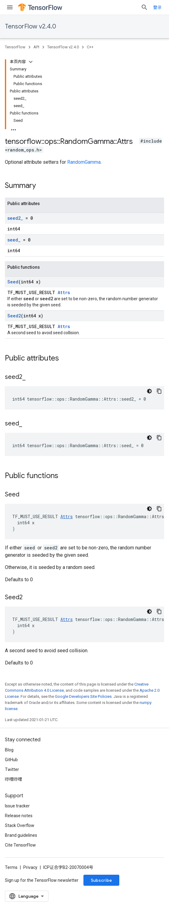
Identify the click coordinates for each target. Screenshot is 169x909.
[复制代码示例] (159, 391)
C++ (90, 47)
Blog (9, 749)
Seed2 (14, 316)
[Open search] (144, 7)
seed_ (14, 240)
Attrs (64, 292)
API (36, 47)
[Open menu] (10, 7)
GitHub (11, 759)
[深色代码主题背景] (149, 391)
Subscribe (101, 880)
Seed (12, 282)
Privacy (30, 867)
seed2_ (15, 218)
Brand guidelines (21, 835)
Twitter (12, 769)
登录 (157, 7)
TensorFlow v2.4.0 (30, 26)
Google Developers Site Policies (83, 696)
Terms (11, 867)
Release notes (19, 815)
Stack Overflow (19, 825)
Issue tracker (17, 805)
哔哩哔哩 (13, 779)
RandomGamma (84, 162)
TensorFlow (15, 47)
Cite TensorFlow (20, 845)
